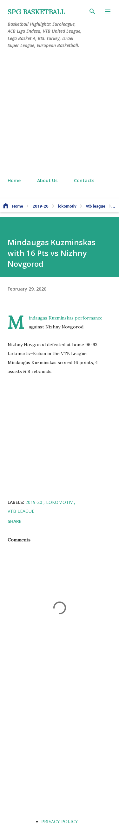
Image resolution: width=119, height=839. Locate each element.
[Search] (92, 11)
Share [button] (15, 521)
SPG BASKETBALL (36, 12)
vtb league (21, 511)
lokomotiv (60, 502)
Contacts (84, 180)
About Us (47, 180)
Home (14, 180)
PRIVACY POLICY (59, 821)
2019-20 (34, 502)
